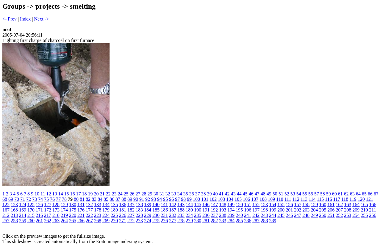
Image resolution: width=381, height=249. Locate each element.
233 (181, 215)
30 (155, 193)
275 (156, 220)
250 (322, 215)
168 (14, 209)
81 (82, 199)
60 (334, 193)
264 (64, 220)
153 (264, 204)
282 (214, 220)
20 (96, 193)
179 (106, 209)
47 (256, 193)
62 (346, 193)
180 (114, 209)
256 (372, 215)
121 (369, 199)
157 (297, 204)
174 (64, 209)
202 (297, 209)
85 (106, 199)
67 (376, 193)
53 (292, 193)
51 (280, 193)
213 (14, 215)
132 (89, 204)
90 (135, 199)
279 (189, 220)
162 (339, 204)
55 (304, 193)
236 (206, 215)
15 (66, 193)
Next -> (41, 18)
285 (239, 220)
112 (295, 199)
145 (197, 204)
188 (181, 209)
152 (256, 204)
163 (347, 204)
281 (206, 220)
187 (172, 209)
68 (4, 199)
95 (165, 199)
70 (16, 199)
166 (372, 204)
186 (164, 209)
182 (131, 209)
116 (328, 199)
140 (156, 204)
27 (137, 193)
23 (114, 193)
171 (39, 209)
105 (238, 199)
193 (222, 209)
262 (47, 220)
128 (56, 204)
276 (164, 220)
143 (181, 204)
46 (251, 193)
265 (72, 220)
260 (31, 220)
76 (52, 199)
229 (147, 215)
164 (356, 204)
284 (231, 220)
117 (336, 199)
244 (272, 215)
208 (347, 209)
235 (197, 215)
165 (364, 204)
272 (131, 220)
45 (245, 193)
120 (361, 199)
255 (364, 215)
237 (214, 215)
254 (356, 215)
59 (328, 193)
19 (90, 193)
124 (22, 204)
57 (316, 193)
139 (147, 204)
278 (181, 220)
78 (64, 199)
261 (39, 220)
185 (156, 209)
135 (114, 204)
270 (114, 220)
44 (239, 193)
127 (47, 204)
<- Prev (9, 18)
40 (215, 193)
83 (94, 199)
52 (286, 193)
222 (89, 215)
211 (372, 209)
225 (114, 215)
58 (322, 193)
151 (247, 204)
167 (6, 209)
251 (331, 215)
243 (264, 215)
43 (233, 193)
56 (310, 193)
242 (256, 215)
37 (197, 193)
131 (81, 204)
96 (171, 199)
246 (289, 215)
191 (206, 209)
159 (314, 204)
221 (81, 215)
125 (31, 204)
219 (64, 215)
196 (247, 209)
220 (72, 215)
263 (56, 220)
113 (304, 199)
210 (364, 209)
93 (153, 199)
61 (340, 193)
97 (177, 199)
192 (214, 209)
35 (185, 193)
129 (64, 204)
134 (106, 204)
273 (139, 220)
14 (60, 193)
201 (289, 209)
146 (206, 204)
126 (39, 204)
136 (122, 204)
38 (203, 193)
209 (356, 209)
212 (6, 215)
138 (139, 204)
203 (306, 209)
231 (164, 215)
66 (370, 193)
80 (76, 199)
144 (189, 204)
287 (256, 220)
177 (89, 209)
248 (306, 215)
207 (339, 209)
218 (56, 215)
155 (281, 204)
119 (352, 199)
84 (100, 199)
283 (222, 220)
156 (289, 204)
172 (47, 209)
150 (239, 204)
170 (31, 209)
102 (213, 199)
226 (122, 215)
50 (274, 193)
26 (131, 193)
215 (31, 215)
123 (14, 204)
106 (246, 199)
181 (122, 209)
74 (40, 199)
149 (231, 204)
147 (214, 204)
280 (197, 220)
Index (25, 18)
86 (112, 199)
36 (191, 193)
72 (28, 199)
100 (196, 199)
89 (129, 199)
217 (47, 215)
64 (358, 193)
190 (197, 209)
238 (222, 215)
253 (347, 215)
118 (344, 199)
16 (72, 193)
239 (231, 215)
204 (314, 209)
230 (156, 215)
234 (189, 215)
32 (167, 193)
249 (314, 215)
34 (179, 193)
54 (298, 193)
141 (164, 204)
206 (331, 209)
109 (271, 199)
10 (37, 193)
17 (78, 193)
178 (97, 209)
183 (139, 209)
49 (268, 193)
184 (147, 209)
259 (22, 220)
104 (229, 199)
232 (172, 215)
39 (209, 193)
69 (10, 199)
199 (272, 209)
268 (97, 220)
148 (222, 204)
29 (149, 193)
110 (279, 199)
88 (123, 199)
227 (131, 215)
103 (221, 199)
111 (287, 199)
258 (14, 220)
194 (231, 209)
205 (322, 209)
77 (58, 199)
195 (239, 209)
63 (352, 193)
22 (108, 193)
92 (147, 199)
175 (72, 209)
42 (227, 193)
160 (322, 204)
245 (281, 215)
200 (281, 209)
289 (272, 220)
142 (172, 204)
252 (339, 215)
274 (147, 220)
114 (312, 199)
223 (97, 215)
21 (102, 193)
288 (264, 220)
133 (97, 204)
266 (81, 220)
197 (256, 209)
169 (22, 209)
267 (89, 220)
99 (189, 199)
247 (297, 215)
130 (72, 204)
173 (56, 209)
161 (331, 204)
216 (39, 215)
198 (264, 209)
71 (22, 199)
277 (172, 220)
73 (34, 199)
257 (6, 220)
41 (221, 193)
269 (106, 220)
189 (189, 209)
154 (272, 204)
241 (247, 215)
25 (126, 193)
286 (247, 220)
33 (173, 193)
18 (84, 193)
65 (364, 193)
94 (159, 199)
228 (139, 215)
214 (22, 215)
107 (254, 199)
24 (120, 193)
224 (106, 215)
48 (262, 193)
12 (48, 193)
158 (306, 204)
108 (263, 199)
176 (81, 209)
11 (42, 193)
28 (143, 193)
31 (161, 193)
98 (183, 199)
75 (46, 199)
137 (131, 204)
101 (204, 199)
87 (117, 199)
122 (6, 204)
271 (122, 220)
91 (141, 199)
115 (320, 199)
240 (239, 215)
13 (54, 193)
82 (88, 199)
